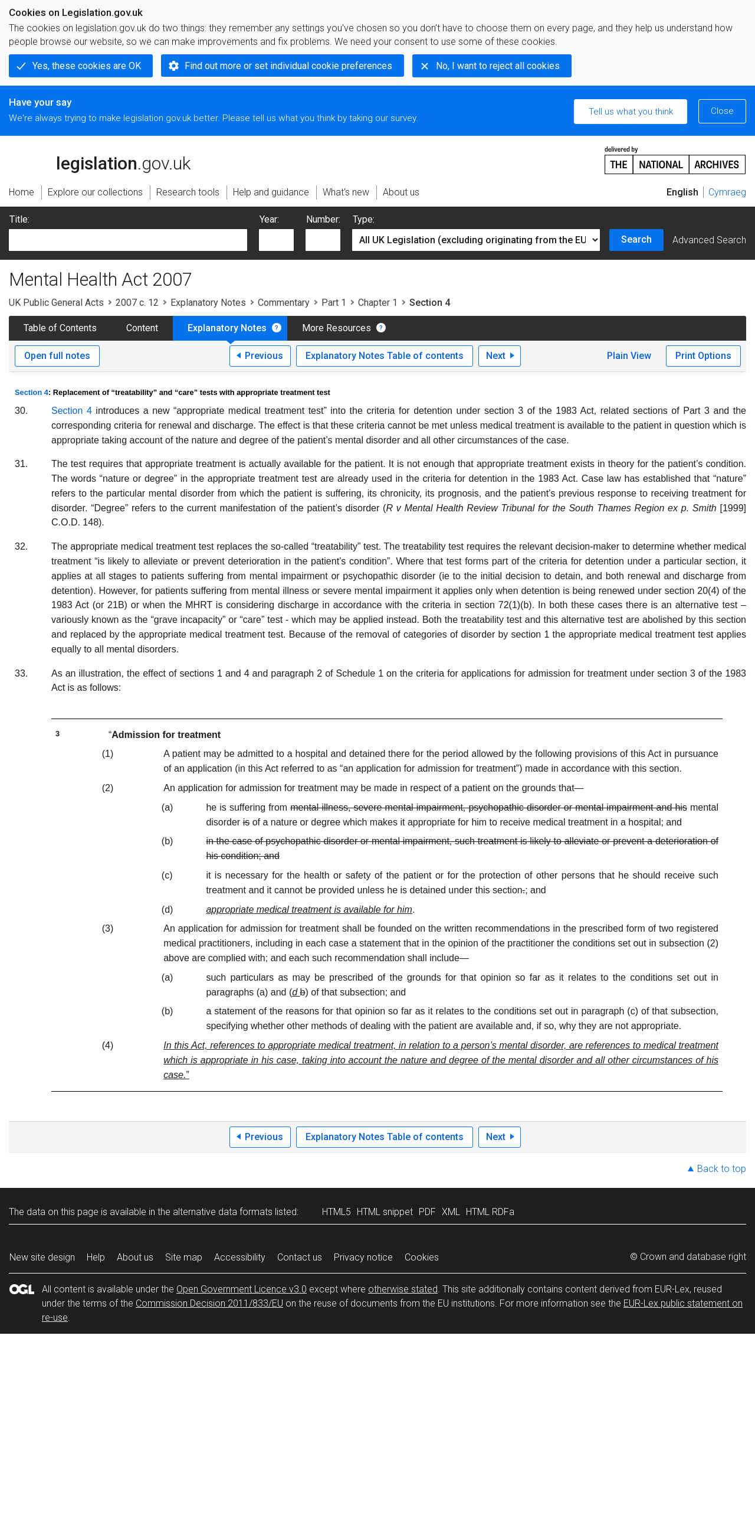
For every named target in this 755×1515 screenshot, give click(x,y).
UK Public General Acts (56, 302)
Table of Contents (60, 328)
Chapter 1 (378, 302)
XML (451, 1211)
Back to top (721, 1168)
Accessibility (239, 1257)
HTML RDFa (490, 1211)
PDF (427, 1211)
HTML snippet (385, 1211)
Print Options (703, 355)
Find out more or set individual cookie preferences (288, 65)
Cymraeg (727, 192)
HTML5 (336, 1211)
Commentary (284, 302)
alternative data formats (223, 1211)
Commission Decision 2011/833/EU (209, 1303)
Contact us (299, 1257)
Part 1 (333, 302)
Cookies (422, 1257)
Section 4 (31, 392)
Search (636, 239)
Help (96, 1257)
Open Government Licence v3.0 (241, 1289)
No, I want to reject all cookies (498, 65)
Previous (264, 355)
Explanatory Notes (208, 302)
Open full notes (57, 355)
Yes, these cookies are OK (86, 65)
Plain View (629, 355)
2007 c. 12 (137, 302)
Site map (183, 1257)
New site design (42, 1257)
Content (142, 328)
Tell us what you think (631, 111)
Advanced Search (709, 240)
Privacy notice (363, 1257)
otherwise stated (403, 1289)
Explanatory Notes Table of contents (385, 355)
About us (135, 1257)
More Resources (336, 328)
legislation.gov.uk (100, 159)
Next (495, 355)
